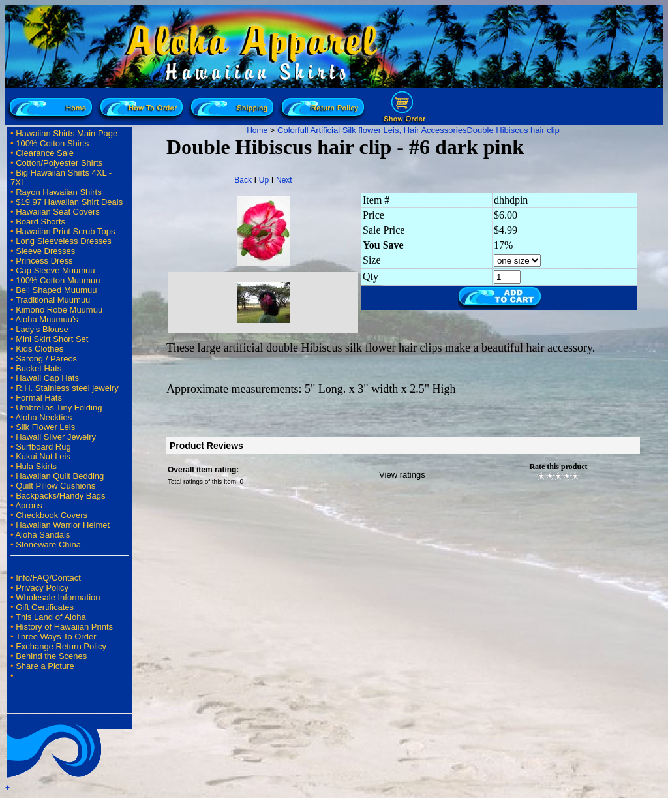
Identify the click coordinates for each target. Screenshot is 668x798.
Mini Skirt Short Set (52, 339)
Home (257, 130)
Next (284, 180)
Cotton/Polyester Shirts (59, 163)
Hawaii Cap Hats (47, 378)
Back (243, 180)
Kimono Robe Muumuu (59, 310)
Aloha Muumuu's (46, 319)
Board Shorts (40, 221)
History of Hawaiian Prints (64, 627)
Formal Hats (39, 398)
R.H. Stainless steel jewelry (67, 388)
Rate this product (558, 466)
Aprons (28, 505)
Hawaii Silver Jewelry (56, 437)
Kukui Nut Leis (43, 456)
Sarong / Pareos (46, 358)
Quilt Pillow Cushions (55, 486)
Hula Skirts (36, 466)
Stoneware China (48, 544)
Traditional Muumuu (53, 300)
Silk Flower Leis (45, 427)
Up (264, 180)
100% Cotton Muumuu (58, 280)
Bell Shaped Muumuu (56, 290)
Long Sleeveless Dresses (64, 241)
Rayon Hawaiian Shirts (59, 192)
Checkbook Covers (51, 515)
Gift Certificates (45, 607)
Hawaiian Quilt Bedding (60, 476)
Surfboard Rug (43, 447)
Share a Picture (45, 666)
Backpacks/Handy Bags (60, 495)
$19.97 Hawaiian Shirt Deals (69, 202)
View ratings (402, 475)
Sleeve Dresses (45, 251)
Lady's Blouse (42, 329)
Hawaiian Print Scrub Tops (65, 231)
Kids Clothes (39, 349)
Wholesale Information (58, 597)
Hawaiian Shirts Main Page (66, 133)
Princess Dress (44, 261)
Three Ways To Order (56, 636)
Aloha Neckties (43, 417)
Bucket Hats (38, 368)
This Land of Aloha (51, 617)
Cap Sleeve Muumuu (55, 270)
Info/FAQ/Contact (48, 578)
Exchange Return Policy (61, 646)
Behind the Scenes (51, 656)
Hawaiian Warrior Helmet (63, 525)
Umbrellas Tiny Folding (59, 407)
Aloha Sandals (42, 535)
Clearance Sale (45, 153)
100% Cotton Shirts (52, 143)
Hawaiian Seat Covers (58, 212)
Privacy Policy (42, 587)
